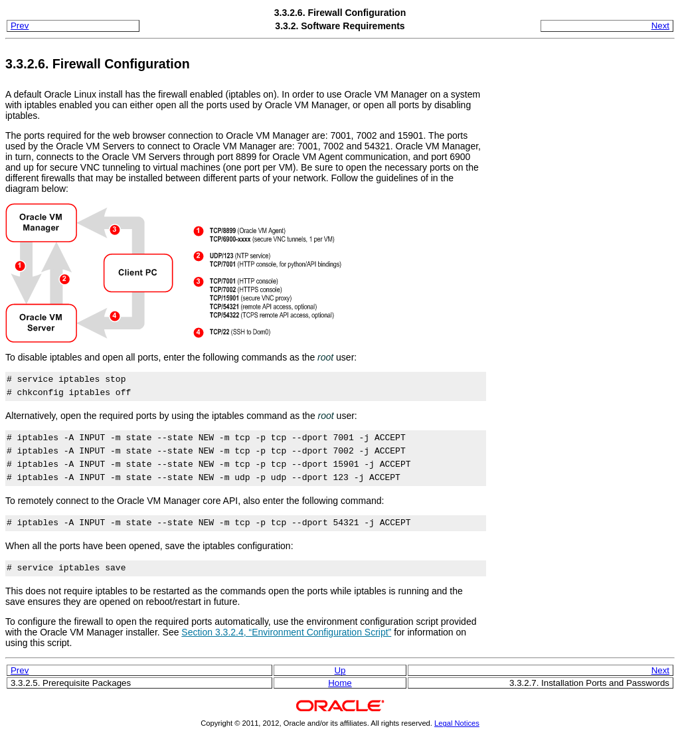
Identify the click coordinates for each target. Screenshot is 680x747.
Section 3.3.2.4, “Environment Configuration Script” (286, 632)
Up (340, 670)
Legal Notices (456, 723)
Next (660, 26)
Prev (20, 26)
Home (339, 683)
